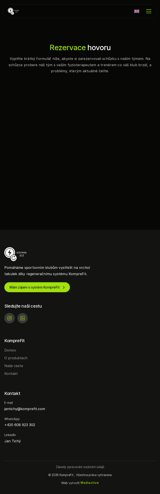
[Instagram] (9, 318)
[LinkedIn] (22, 318)
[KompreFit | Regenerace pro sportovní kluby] (21, 11)
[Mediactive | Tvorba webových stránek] (90, 483)
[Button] (80, 467)
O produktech (15, 358)
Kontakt (11, 373)
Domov (10, 350)
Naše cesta (13, 366)
